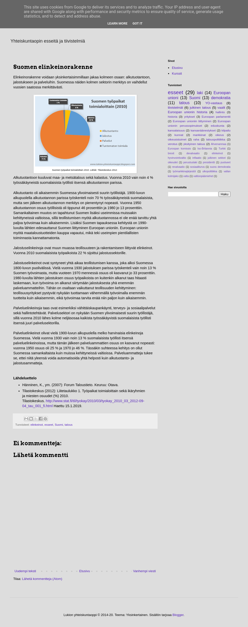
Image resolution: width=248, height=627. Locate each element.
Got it (138, 23)
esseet (49, 424)
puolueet (225, 162)
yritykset (189, 116)
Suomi (59, 424)
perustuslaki (190, 162)
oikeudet (173, 162)
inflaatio (196, 157)
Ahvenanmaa (218, 144)
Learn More (117, 23)
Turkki (222, 148)
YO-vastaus (213, 103)
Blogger (178, 615)
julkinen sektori (217, 157)
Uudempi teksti (25, 571)
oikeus (219, 134)
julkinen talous (200, 107)
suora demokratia (220, 167)
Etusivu (84, 571)
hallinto (220, 112)
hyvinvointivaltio (177, 157)
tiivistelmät (175, 107)
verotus (172, 143)
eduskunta (217, 125)
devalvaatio (193, 153)
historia (172, 116)
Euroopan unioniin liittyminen (192, 121)
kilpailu (225, 130)
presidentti (209, 162)
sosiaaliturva (197, 167)
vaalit (221, 107)
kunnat (179, 134)
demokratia (220, 98)
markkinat (199, 134)
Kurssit (177, 73)
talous (68, 424)
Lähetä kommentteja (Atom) (42, 579)
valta (186, 176)
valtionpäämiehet (203, 176)
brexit (171, 153)
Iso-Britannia (204, 148)
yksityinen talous (194, 143)
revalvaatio (178, 167)
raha (196, 139)
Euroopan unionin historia (187, 112)
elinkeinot (37, 424)
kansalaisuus (176, 130)
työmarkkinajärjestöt (184, 171)
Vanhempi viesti (144, 571)
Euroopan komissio (179, 148)
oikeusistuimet (177, 139)
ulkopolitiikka (209, 171)
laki (200, 93)
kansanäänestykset (203, 130)
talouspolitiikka (215, 139)
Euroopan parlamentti (216, 116)
